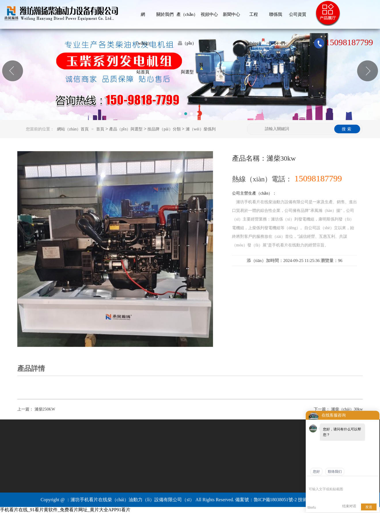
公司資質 (297, 14)
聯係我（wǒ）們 (275, 20)
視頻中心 (209, 14)
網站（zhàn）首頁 (73, 129)
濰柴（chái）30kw (347, 409)
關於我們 (165, 14)
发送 (368, 507)
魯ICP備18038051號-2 (275, 499)
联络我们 (335, 472)
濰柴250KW (45, 409)
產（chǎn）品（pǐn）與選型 (187, 20)
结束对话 (349, 506)
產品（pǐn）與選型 (125, 129)
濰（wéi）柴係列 (201, 129)
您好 (316, 472)
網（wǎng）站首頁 (143, 20)
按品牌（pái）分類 (163, 129)
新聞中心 (231, 14)
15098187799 (343, 42)
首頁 (100, 129)
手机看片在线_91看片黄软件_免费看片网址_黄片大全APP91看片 (65, 509)
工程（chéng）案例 (253, 20)
